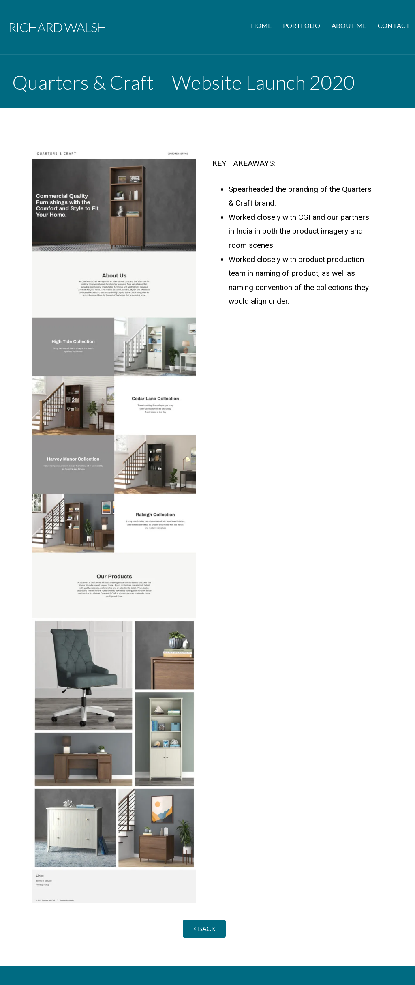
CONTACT (394, 25)
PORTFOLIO (301, 25)
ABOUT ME (349, 25)
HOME (261, 25)
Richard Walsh (57, 27)
